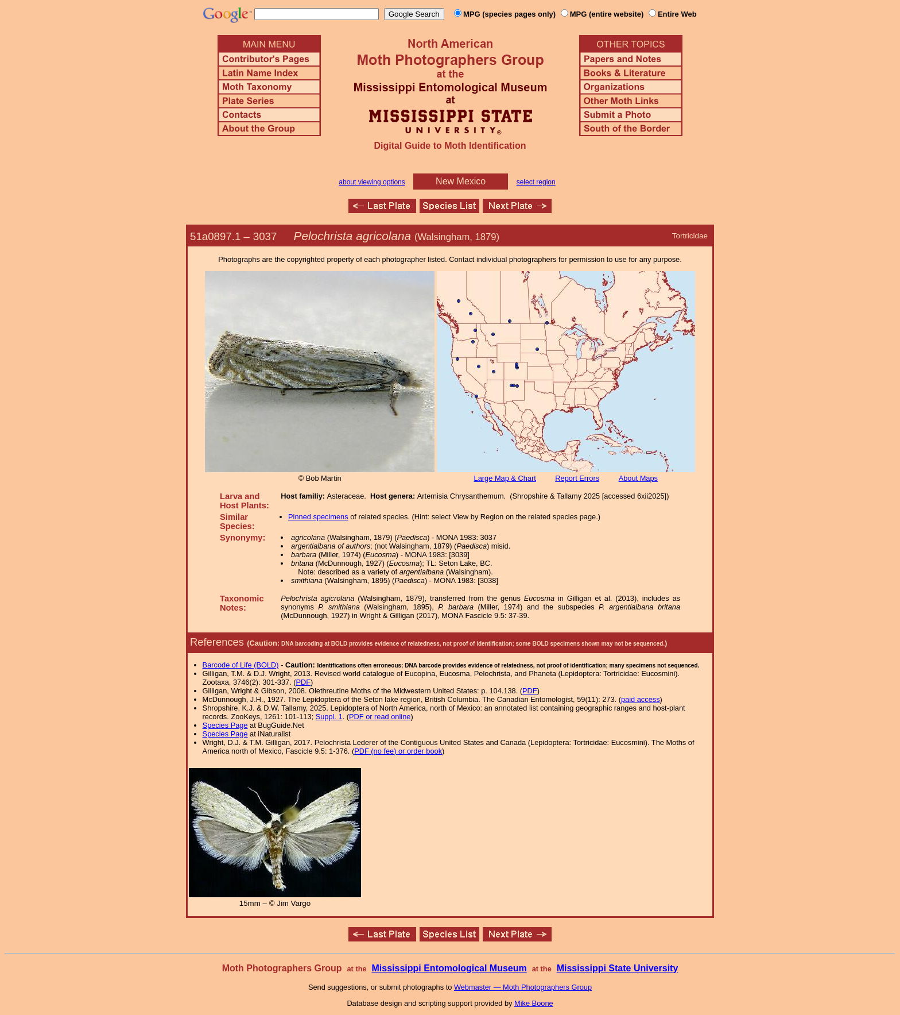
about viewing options (372, 182)
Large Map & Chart (505, 478)
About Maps (638, 478)
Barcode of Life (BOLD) (241, 665)
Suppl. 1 (329, 716)
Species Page (225, 725)
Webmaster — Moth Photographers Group (523, 987)
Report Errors (577, 478)
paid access (640, 699)
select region (536, 182)
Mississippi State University (617, 968)
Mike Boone (533, 1003)
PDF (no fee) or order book (398, 751)
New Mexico (461, 181)
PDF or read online (379, 716)
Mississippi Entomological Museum (448, 968)
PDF (303, 682)
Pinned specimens (318, 516)
